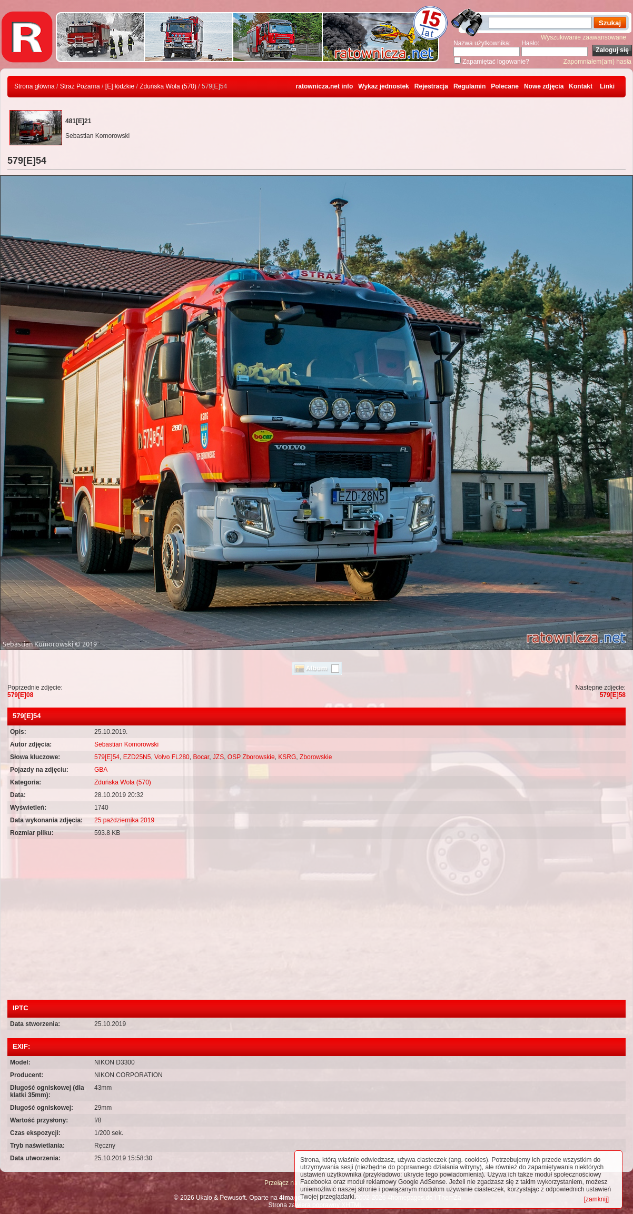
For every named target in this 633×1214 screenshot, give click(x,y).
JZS (218, 757)
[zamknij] (596, 1199)
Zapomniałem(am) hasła (597, 61)
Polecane (505, 86)
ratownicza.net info (324, 86)
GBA (100, 769)
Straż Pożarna (80, 86)
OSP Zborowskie (251, 757)
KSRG (287, 757)
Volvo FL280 (172, 757)
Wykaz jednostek (383, 86)
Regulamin (469, 86)
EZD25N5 (137, 757)
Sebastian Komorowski (126, 744)
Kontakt (580, 86)
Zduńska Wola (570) (168, 86)
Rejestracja (431, 86)
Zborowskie (316, 757)
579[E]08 (20, 695)
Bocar (201, 757)
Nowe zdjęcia (543, 86)
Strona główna (34, 86)
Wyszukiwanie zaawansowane (583, 37)
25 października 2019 (124, 820)
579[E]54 (107, 757)
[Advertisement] (316, 920)
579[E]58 (613, 695)
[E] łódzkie (119, 86)
